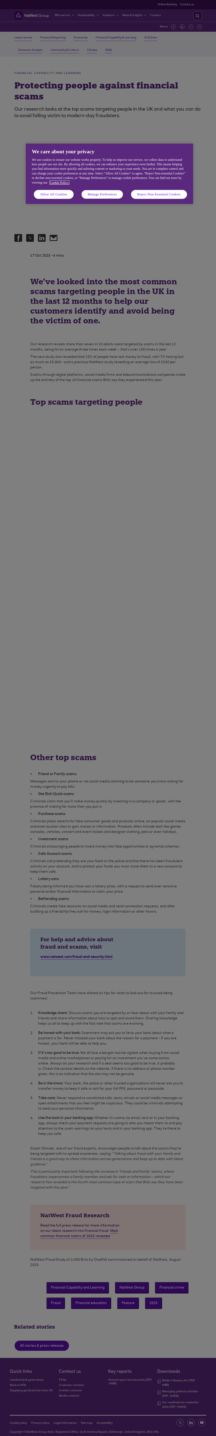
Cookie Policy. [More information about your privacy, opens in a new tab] (59, 182)
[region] (109, 174)
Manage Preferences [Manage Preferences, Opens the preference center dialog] (102, 194)
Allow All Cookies (53, 194)
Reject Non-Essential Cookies (159, 194)
